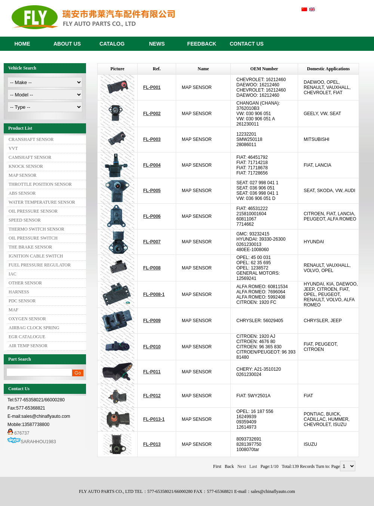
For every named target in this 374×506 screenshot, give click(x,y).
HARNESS (19, 291)
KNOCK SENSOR (26, 166)
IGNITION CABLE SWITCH (36, 256)
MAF (13, 309)
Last (253, 466)
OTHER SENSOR (25, 283)
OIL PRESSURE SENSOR (33, 211)
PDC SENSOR (22, 300)
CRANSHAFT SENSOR (31, 139)
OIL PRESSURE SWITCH (33, 238)
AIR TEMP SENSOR (28, 345)
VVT (13, 148)
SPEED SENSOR (25, 220)
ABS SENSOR (22, 193)
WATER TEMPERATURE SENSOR (42, 202)
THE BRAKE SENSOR (30, 247)
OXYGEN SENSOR (27, 318)
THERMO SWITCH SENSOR (36, 229)
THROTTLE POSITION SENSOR (40, 184)
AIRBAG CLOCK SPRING (34, 327)
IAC (12, 274)
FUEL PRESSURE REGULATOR (40, 265)
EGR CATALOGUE (27, 336)
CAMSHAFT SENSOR (30, 157)
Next (241, 466)
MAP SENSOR (23, 175)
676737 (18, 433)
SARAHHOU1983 (38, 441)
